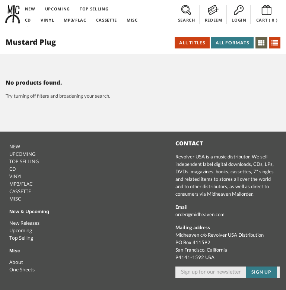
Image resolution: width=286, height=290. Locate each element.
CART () (267, 14)
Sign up (261, 272)
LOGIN (239, 14)
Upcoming (20, 230)
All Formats (233, 42)
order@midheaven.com (200, 214)
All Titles (192, 42)
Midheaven (13, 14)
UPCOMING (57, 9)
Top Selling (21, 237)
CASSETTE (106, 20)
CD (28, 20)
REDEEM (213, 14)
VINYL (47, 20)
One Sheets (22, 269)
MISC (132, 20)
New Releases (24, 223)
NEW (30, 9)
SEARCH (186, 14)
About (16, 262)
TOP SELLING (94, 9)
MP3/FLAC (75, 20)
